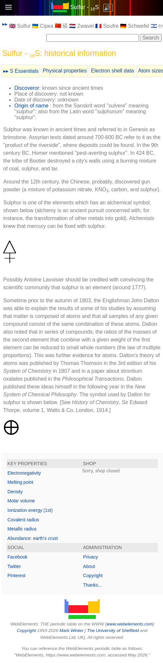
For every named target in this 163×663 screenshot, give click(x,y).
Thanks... (92, 585)
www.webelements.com (130, 624)
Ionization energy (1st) (30, 510)
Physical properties (65, 70)
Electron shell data (112, 70)
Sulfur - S (84, 7)
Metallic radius (22, 528)
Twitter (14, 566)
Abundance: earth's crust (32, 538)
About (89, 566)
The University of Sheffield (113, 630)
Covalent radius (23, 519)
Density (15, 491)
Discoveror (26, 88)
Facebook (17, 557)
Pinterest (16, 575)
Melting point (20, 482)
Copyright (93, 575)
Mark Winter (71, 630)
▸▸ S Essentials (20, 71)
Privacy (90, 557)
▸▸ (4, 24)
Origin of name (31, 105)
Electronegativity (24, 473)
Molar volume (21, 500)
